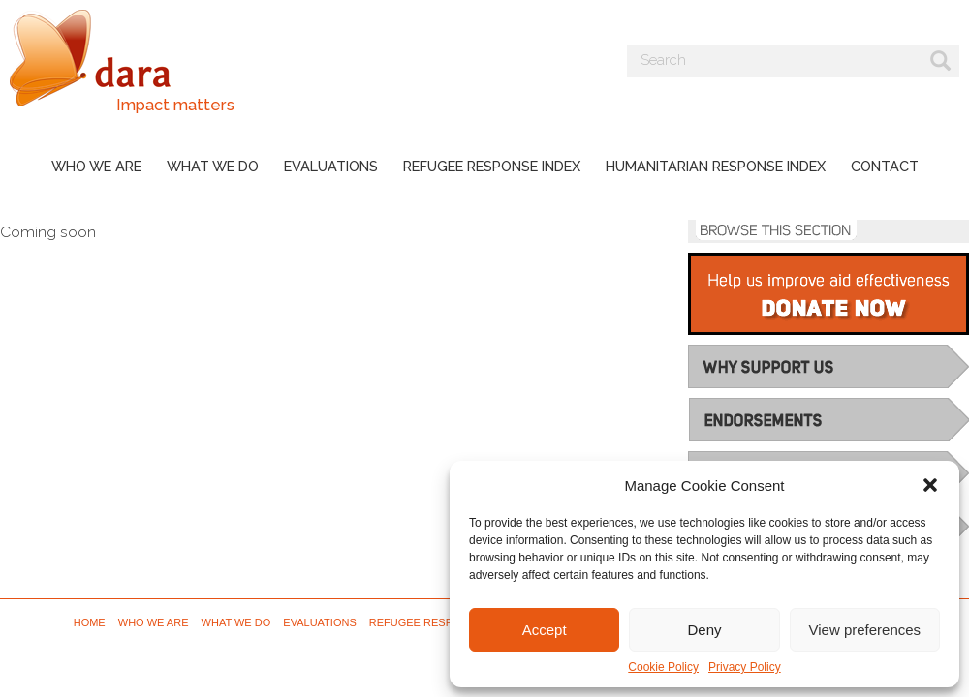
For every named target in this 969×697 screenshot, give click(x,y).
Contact (885, 166)
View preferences (865, 629)
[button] (930, 485)
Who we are (96, 166)
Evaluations (331, 166)
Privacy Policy (744, 667)
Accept (544, 629)
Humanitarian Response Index (716, 166)
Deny (704, 629)
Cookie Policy (663, 667)
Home (90, 622)
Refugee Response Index (491, 166)
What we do (213, 166)
